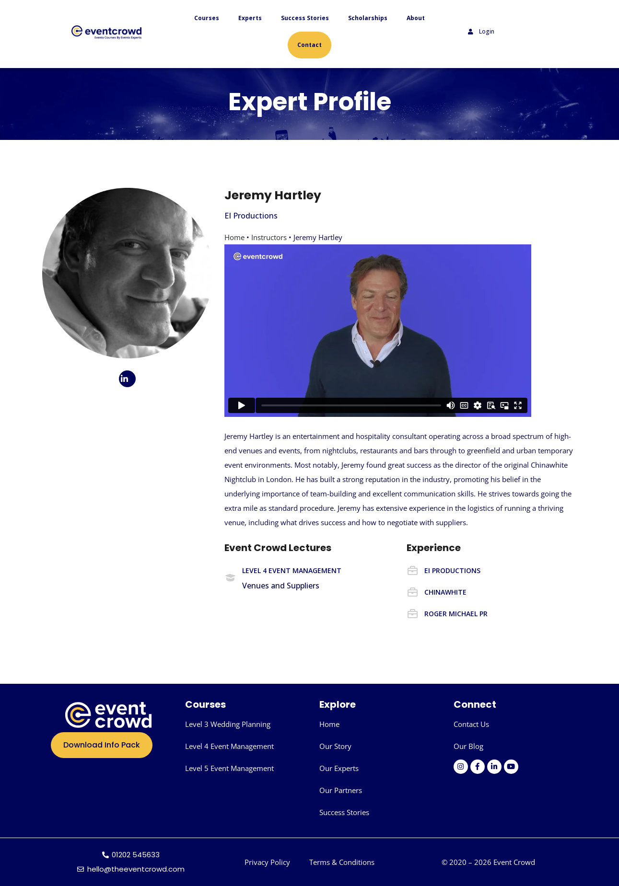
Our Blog (468, 746)
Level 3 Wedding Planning (227, 724)
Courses (206, 18)
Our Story (335, 746)
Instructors (269, 237)
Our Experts (339, 768)
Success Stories (305, 18)
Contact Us (471, 724)
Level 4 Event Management (229, 746)
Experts (250, 18)
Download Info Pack (101, 744)
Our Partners (340, 790)
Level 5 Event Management (229, 768)
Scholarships (367, 18)
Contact (309, 45)
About (416, 18)
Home (234, 237)
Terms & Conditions (341, 862)
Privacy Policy (267, 862)
